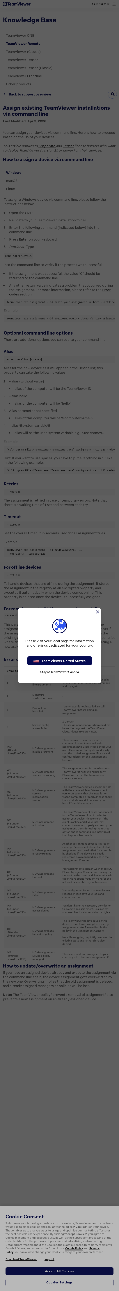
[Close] (97, 612)
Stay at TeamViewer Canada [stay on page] (59, 672)
